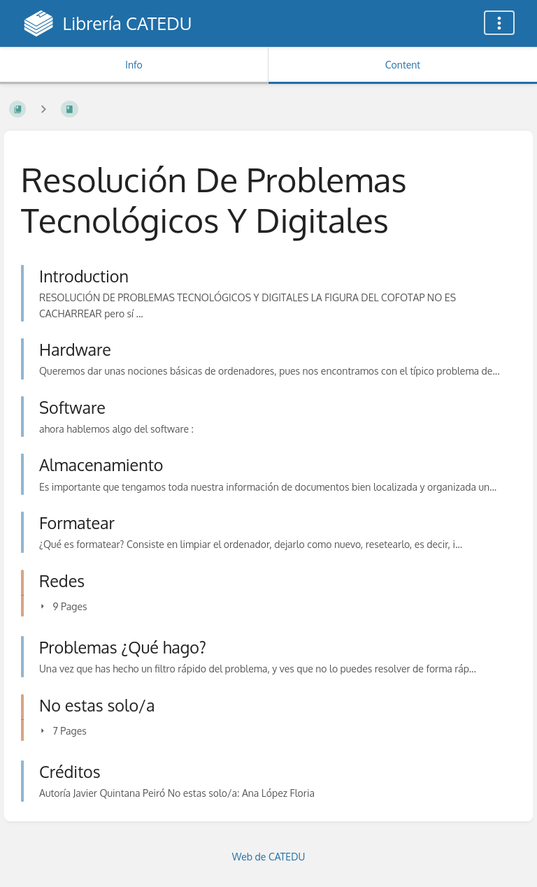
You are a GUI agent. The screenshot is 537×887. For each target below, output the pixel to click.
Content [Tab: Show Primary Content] (402, 65)
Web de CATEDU (269, 857)
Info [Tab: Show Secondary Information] (134, 65)
